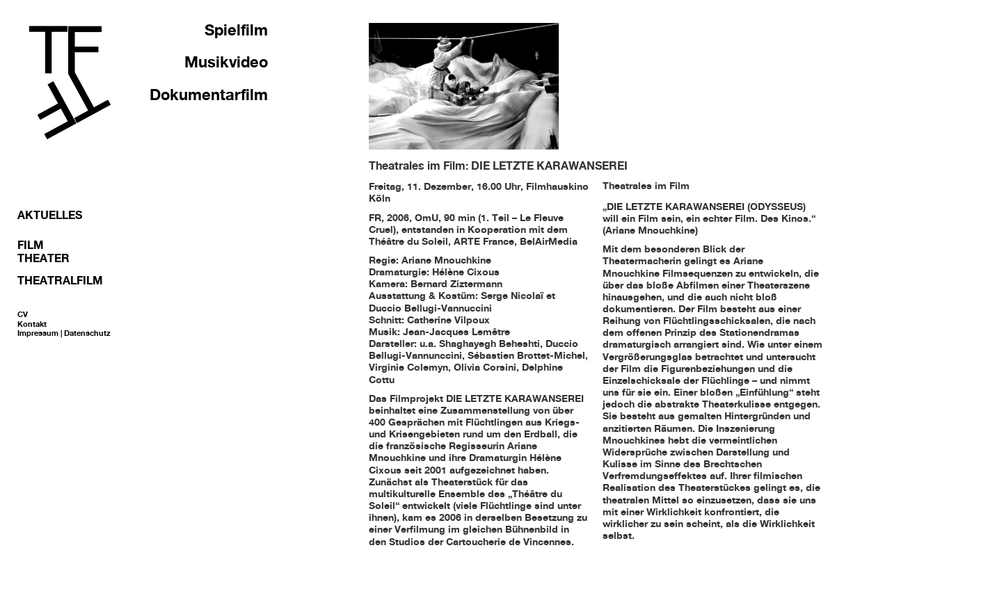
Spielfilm (236, 30)
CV (22, 314)
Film (30, 245)
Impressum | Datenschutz (64, 333)
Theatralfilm (60, 280)
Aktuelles (49, 215)
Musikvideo (226, 62)
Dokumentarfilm (209, 95)
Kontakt (32, 324)
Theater (43, 258)
